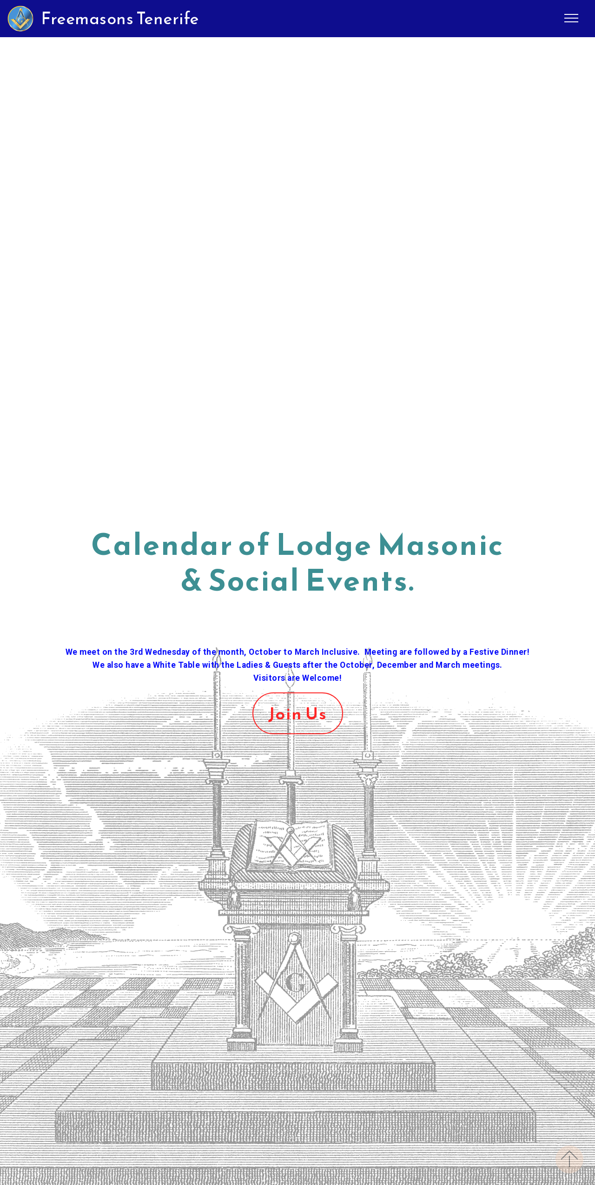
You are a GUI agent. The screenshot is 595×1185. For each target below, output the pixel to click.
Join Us (297, 713)
